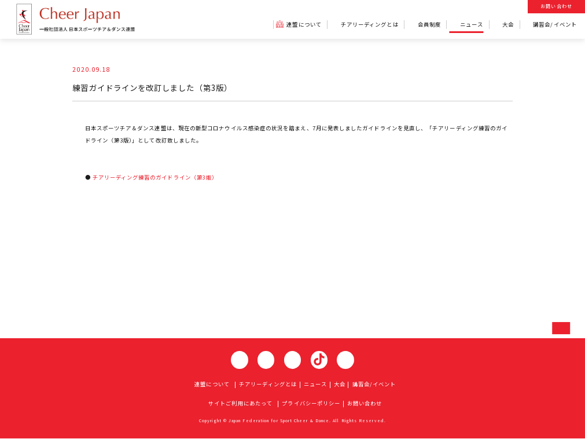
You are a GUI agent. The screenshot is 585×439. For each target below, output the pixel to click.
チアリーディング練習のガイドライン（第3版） (157, 177)
